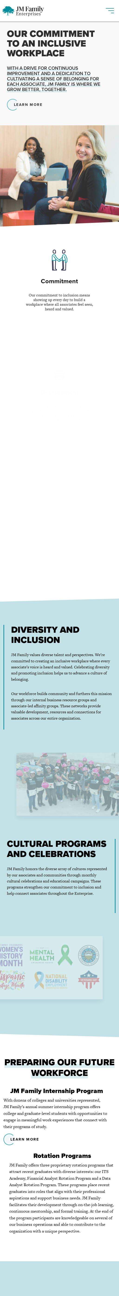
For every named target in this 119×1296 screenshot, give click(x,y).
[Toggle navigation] (110, 8)
